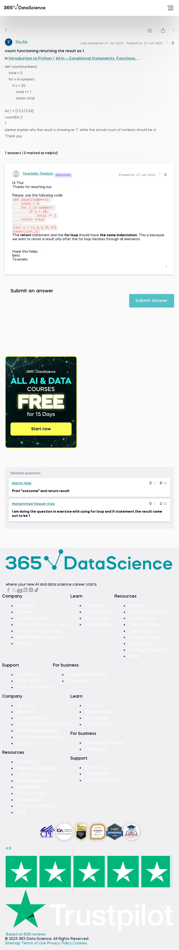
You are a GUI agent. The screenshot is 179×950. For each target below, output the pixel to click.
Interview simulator (149, 616)
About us (26, 610)
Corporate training (87, 679)
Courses (93, 610)
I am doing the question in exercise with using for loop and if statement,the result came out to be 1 (87, 518)
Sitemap (13, 948)
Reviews (25, 616)
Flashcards (140, 635)
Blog (133, 660)
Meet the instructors (38, 635)
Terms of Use (34, 948)
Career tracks (99, 616)
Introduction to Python (30, 59)
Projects (137, 610)
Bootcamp (96, 622)
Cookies (80, 948)
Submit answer (151, 305)
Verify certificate (35, 691)
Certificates (97, 629)
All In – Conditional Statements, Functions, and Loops (98, 59)
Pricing (24, 648)
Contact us (28, 679)
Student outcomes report (43, 629)
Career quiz (141, 622)
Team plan (79, 685)
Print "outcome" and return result (40, 495)
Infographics (142, 648)
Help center (29, 685)
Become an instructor (39, 641)
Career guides (144, 629)
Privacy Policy (60, 948)
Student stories (33, 622)
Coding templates (148, 654)
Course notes (143, 641)
